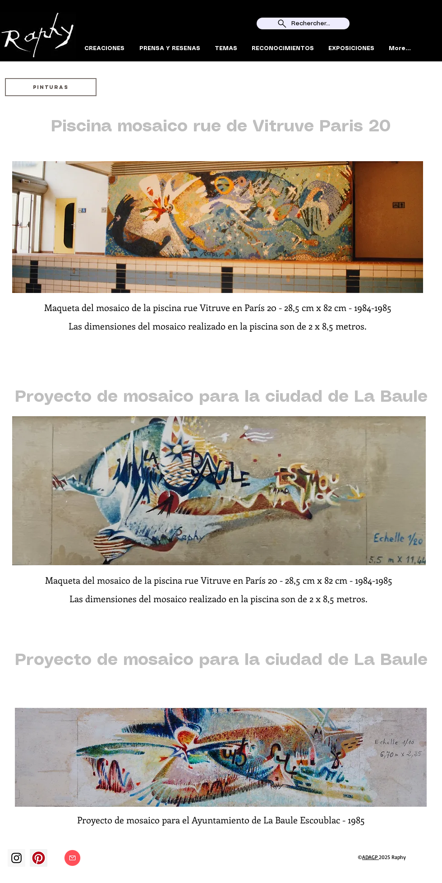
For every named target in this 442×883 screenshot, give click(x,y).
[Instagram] (16, 858)
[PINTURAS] (51, 87)
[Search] (432, 30)
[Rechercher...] (303, 23)
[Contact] (72, 858)
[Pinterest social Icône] (38, 858)
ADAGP (370, 857)
